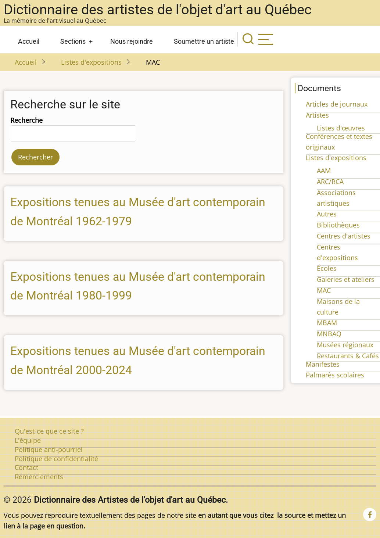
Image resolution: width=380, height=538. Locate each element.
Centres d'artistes (343, 236)
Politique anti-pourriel (49, 449)
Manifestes (323, 364)
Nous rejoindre (131, 41)
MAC (324, 290)
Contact (26, 467)
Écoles (327, 268)
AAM (324, 170)
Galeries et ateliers (345, 279)
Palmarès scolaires (335, 374)
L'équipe (28, 440)
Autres (327, 213)
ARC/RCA (330, 181)
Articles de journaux (337, 104)
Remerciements (39, 476)
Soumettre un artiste (204, 41)
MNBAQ (329, 333)
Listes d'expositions (91, 62)
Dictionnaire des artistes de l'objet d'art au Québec (158, 9)
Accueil (28, 41)
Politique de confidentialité (56, 458)
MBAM (327, 322)
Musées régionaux (345, 344)
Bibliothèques (338, 224)
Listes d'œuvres (341, 127)
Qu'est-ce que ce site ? (49, 431)
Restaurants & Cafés (348, 355)
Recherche (26, 120)
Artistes (317, 115)
